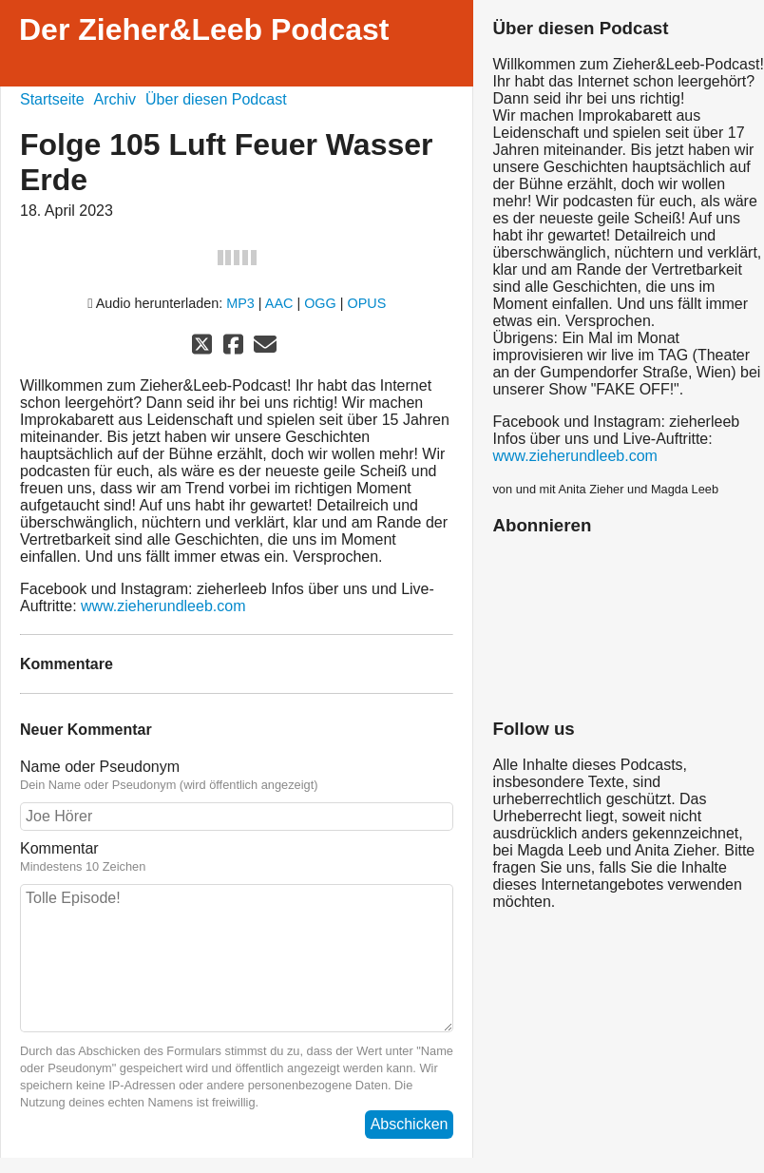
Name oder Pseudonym (236, 776)
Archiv (115, 99)
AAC (279, 303)
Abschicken (410, 1124)
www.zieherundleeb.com (163, 606)
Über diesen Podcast (216, 99)
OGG (320, 303)
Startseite (52, 99)
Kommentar (236, 857)
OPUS (367, 303)
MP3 (240, 303)
